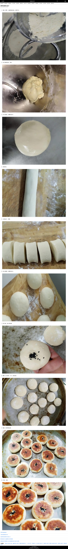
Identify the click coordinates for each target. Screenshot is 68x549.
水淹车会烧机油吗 (3, 532)
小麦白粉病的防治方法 (4, 534)
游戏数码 (9, 3)
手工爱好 (13, 3)
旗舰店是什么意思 (16, 543)
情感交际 (33, 3)
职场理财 (29, 3)
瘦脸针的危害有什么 (22, 543)
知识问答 (48, 3)
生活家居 (17, 3)
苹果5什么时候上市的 (8, 543)
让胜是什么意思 (60, 543)
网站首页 (1, 3)
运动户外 (25, 3)
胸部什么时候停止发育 (53, 543)
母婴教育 (36, 3)
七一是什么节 (29, 543)
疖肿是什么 (34, 543)
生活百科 (44, 3)
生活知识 (40, 3)
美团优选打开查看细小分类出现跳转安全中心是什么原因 (9, 541)
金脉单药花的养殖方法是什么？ (5, 536)
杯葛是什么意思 (46, 543)
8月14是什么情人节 (39, 543)
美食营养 (5, 3)
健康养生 (21, 3)
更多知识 (52, 3)
